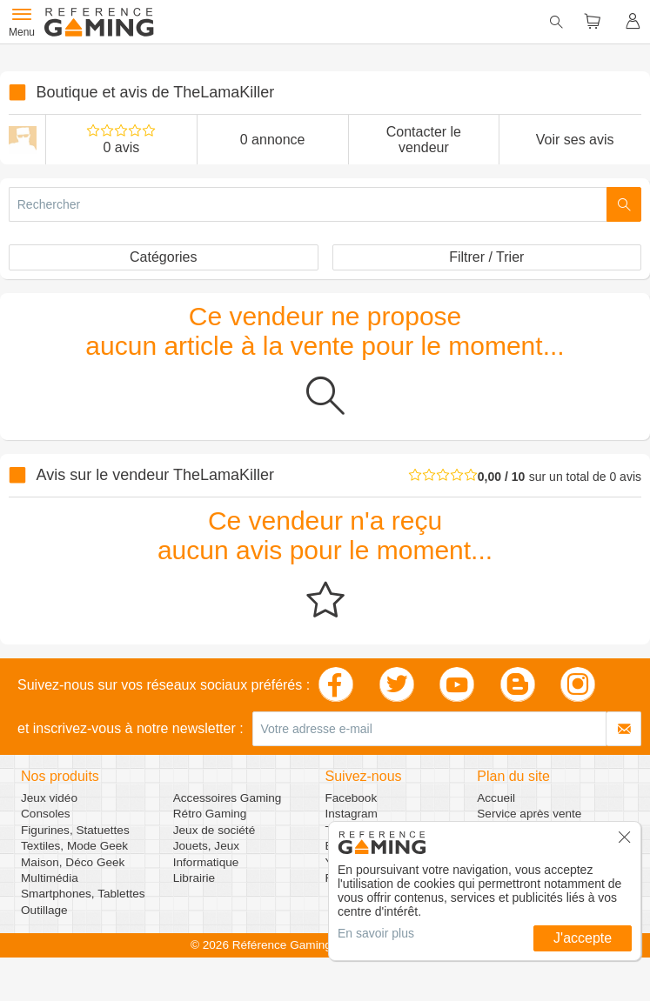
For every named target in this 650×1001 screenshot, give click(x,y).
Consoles (45, 813)
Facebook (351, 797)
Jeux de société (214, 830)
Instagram (351, 813)
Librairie (194, 877)
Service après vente (529, 813)
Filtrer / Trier (486, 257)
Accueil (496, 797)
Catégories (163, 257)
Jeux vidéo (49, 797)
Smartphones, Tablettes (83, 893)
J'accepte (582, 938)
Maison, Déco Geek (72, 862)
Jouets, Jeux (206, 845)
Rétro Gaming (210, 813)
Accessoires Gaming (227, 797)
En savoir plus (376, 933)
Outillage (44, 910)
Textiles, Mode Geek (74, 845)
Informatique (206, 862)
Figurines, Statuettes (75, 830)
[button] (625, 843)
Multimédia (49, 877)
